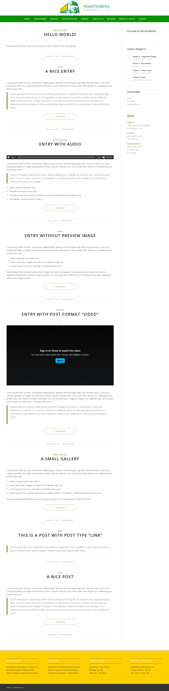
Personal (63, 140)
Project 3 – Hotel (139, 77)
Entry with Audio (60, 144)
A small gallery (60, 458)
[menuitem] (26, 19)
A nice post (60, 576)
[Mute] (103, 157)
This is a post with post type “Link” (60, 535)
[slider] (56, 157)
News (60, 67)
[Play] (8, 157)
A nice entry (60, 71)
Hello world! (60, 34)
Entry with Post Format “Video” (60, 314)
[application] (60, 157)
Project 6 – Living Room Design (144, 56)
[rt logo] (84, 7)
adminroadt (69, 56)
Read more (60, 116)
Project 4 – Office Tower (142, 70)
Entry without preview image (60, 235)
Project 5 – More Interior (142, 63)
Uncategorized (60, 30)
